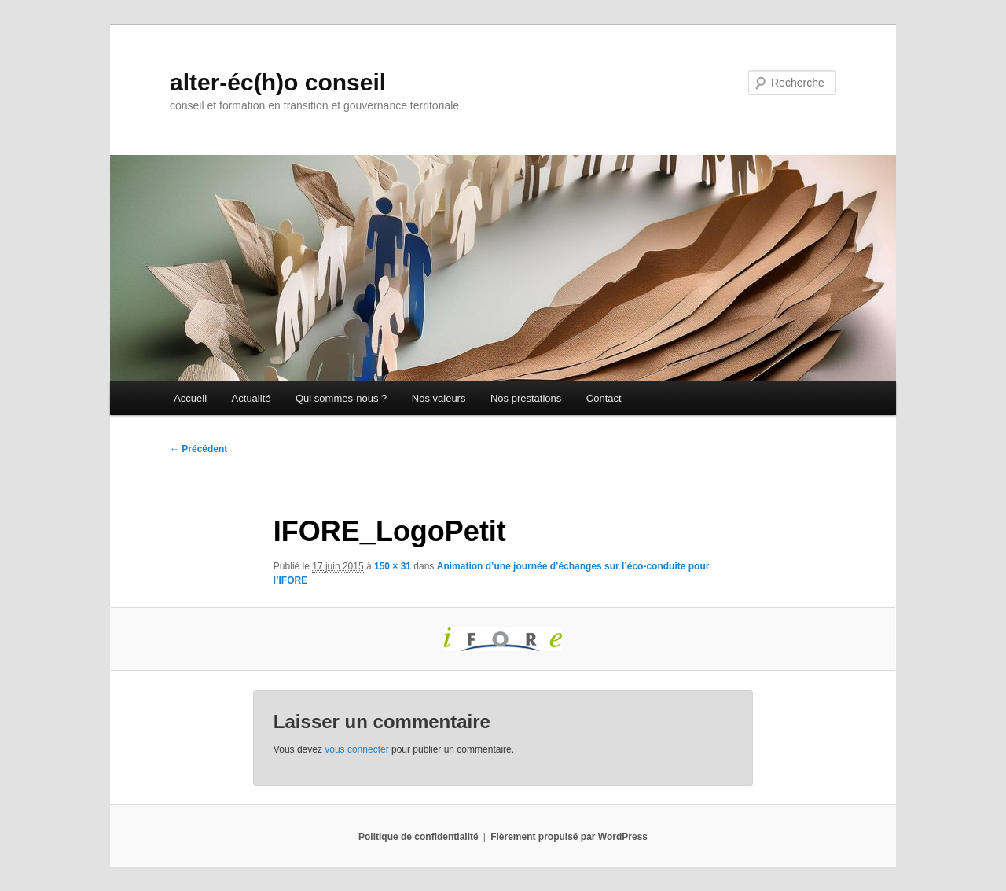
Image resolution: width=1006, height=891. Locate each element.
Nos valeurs (439, 398)
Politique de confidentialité (418, 836)
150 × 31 (392, 566)
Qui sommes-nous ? (341, 398)
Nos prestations (525, 398)
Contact (604, 398)
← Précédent (198, 449)
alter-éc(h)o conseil (278, 82)
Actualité (251, 398)
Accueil (190, 398)
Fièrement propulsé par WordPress (569, 836)
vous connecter (356, 749)
